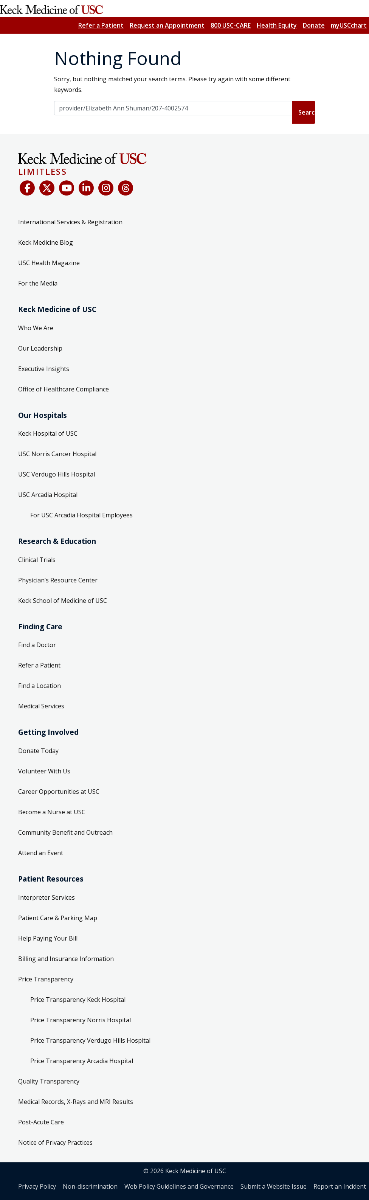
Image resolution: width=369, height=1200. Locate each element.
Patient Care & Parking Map (57, 918)
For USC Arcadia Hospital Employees (81, 515)
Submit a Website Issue (273, 1186)
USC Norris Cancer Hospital (57, 454)
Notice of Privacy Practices (55, 1142)
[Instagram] (106, 188)
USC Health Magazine (49, 263)
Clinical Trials (37, 560)
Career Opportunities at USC (58, 791)
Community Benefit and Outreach (65, 832)
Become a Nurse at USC (51, 812)
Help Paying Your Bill (48, 938)
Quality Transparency (48, 1081)
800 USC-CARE (231, 25)
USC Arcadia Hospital (48, 495)
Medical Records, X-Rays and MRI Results (75, 1102)
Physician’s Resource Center (58, 580)
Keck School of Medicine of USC (62, 600)
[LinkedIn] (86, 188)
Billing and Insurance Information (66, 959)
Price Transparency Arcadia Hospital (81, 1061)
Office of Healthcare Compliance (63, 389)
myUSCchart (349, 25)
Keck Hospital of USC (48, 433)
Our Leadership (40, 348)
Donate (314, 25)
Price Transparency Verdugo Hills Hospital (90, 1040)
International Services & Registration (70, 222)
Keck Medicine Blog (45, 242)
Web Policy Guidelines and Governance (179, 1186)
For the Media (37, 283)
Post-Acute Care (41, 1122)
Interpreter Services (46, 897)
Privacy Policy (37, 1186)
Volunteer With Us (44, 771)
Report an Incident (339, 1186)
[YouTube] (66, 188)
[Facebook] (27, 188)
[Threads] (125, 188)
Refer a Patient (101, 25)
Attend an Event (40, 853)
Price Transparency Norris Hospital (80, 1020)
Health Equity (277, 25)
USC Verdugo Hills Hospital (56, 474)
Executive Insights (43, 369)
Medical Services (41, 706)
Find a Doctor (37, 645)
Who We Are (35, 328)
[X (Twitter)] (47, 188)
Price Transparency (45, 979)
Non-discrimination (90, 1186)
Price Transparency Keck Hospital (78, 999)
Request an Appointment (167, 25)
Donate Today (38, 751)
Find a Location (39, 686)
